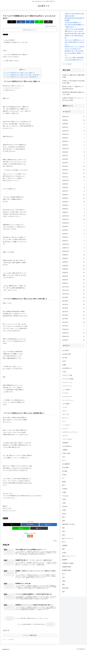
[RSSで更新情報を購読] (31, 536)
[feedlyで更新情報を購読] (28, 536)
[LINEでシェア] (39, 21)
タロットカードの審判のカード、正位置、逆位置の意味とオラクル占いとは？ (74, 42)
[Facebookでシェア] (21, 21)
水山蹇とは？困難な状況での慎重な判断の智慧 (73, 76)
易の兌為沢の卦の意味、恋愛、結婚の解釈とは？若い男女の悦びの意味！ (74, 36)
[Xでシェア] (11, 21)
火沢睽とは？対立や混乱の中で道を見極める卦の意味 (73, 82)
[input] (73, 64)
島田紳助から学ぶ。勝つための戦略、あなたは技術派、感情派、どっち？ (74, 53)
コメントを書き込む (30, 635)
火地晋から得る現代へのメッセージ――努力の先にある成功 (73, 99)
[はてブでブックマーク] (30, 21)
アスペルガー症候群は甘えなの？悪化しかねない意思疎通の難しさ (21, 77)
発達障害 (5, 518)
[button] (48, 21)
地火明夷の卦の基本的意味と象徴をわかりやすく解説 (73, 93)
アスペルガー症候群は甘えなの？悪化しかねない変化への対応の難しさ (22, 75)
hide (23, 69)
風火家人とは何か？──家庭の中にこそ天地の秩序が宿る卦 (73, 87)
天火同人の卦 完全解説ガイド (73, 22)
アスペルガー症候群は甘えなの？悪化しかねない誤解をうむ (19, 72)
